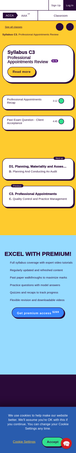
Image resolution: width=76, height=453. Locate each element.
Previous (59, 27)
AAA (25, 15)
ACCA (10, 15)
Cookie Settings (24, 442)
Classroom (61, 15)
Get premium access (38, 312)
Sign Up (56, 5)
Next (70, 27)
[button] (66, 443)
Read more (22, 72)
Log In (69, 5)
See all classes (13, 27)
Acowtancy (17, 5)
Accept (53, 442)
